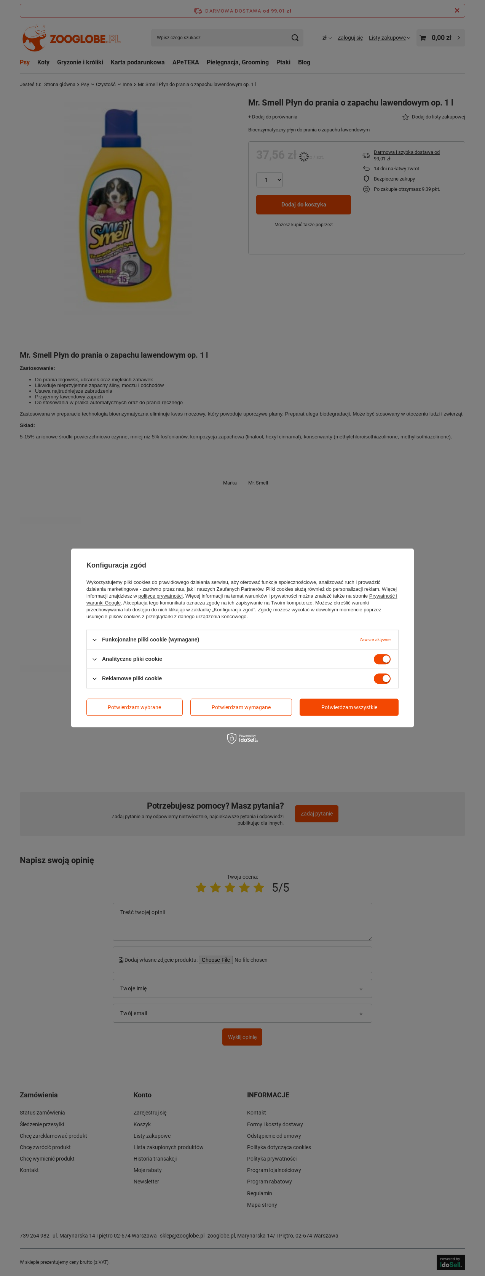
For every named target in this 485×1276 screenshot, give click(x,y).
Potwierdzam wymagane (241, 707)
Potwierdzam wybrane (134, 707)
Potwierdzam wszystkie (349, 707)
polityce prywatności (161, 596)
